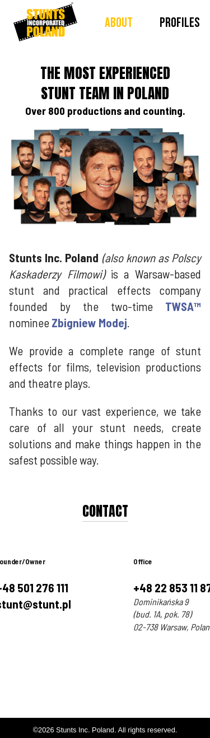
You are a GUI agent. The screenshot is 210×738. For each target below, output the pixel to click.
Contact (105, 511)
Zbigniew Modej (89, 322)
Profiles (180, 23)
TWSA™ (183, 306)
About (119, 23)
